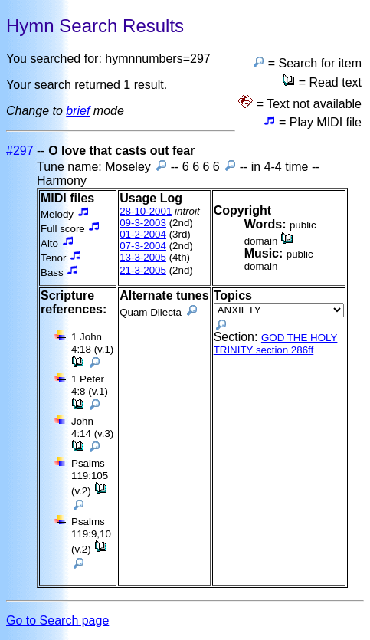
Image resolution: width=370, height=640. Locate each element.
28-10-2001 (146, 211)
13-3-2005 (143, 257)
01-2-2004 (143, 234)
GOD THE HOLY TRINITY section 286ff (276, 344)
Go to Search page (57, 620)
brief (78, 110)
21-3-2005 (143, 270)
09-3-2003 (143, 222)
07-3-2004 (143, 245)
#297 (20, 150)
